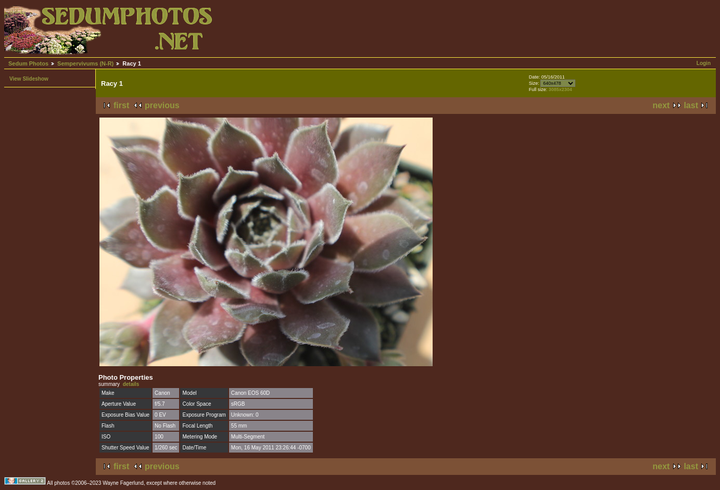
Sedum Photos (28, 63)
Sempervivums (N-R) (85, 63)
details (131, 384)
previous (162, 105)
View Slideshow (28, 79)
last (691, 105)
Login (704, 63)
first (121, 105)
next (661, 105)
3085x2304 (560, 89)
